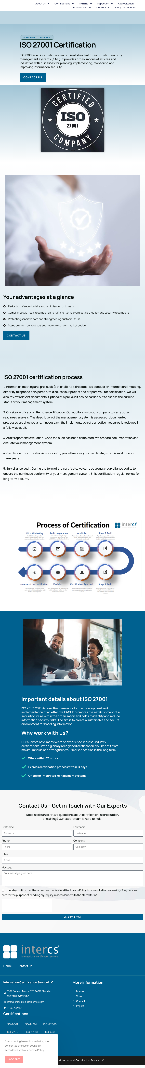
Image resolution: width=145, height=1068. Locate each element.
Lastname (79, 830)
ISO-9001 (12, 1027)
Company (79, 843)
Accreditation (126, 3)
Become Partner (82, 7)
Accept (14, 1059)
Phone (6, 843)
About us (42, 4)
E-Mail (5, 857)
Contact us (102, 7)
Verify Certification (125, 7)
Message (7, 870)
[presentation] (27, 908)
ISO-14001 (31, 1027)
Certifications (64, 4)
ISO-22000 (50, 1027)
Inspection (105, 4)
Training (85, 4)
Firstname (8, 830)
